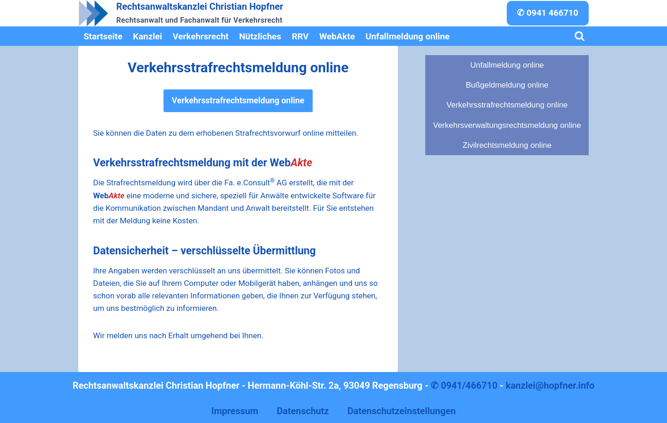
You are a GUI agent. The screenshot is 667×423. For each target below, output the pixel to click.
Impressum (234, 411)
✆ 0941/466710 (464, 385)
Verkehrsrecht (201, 36)
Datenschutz (303, 411)
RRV (300, 36)
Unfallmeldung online (407, 36)
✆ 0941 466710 (548, 13)
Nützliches (260, 36)
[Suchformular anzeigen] (579, 36)
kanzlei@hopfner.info (550, 385)
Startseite (102, 36)
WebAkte (337, 36)
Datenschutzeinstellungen (401, 411)
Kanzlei (147, 36)
